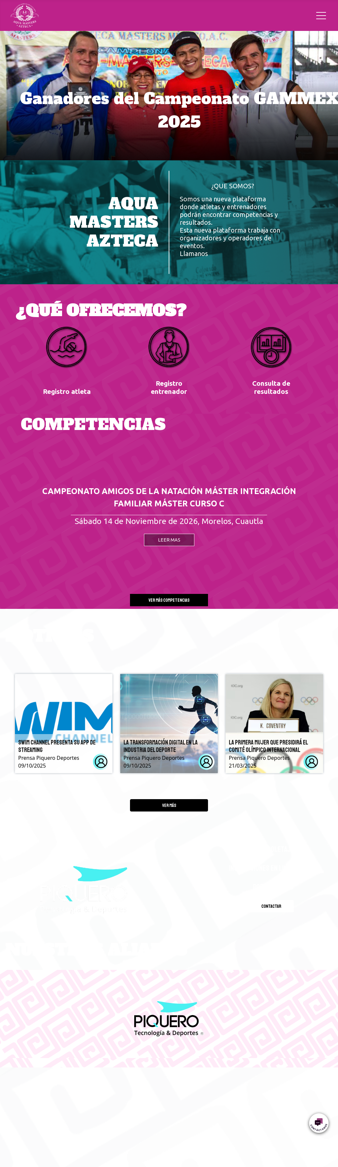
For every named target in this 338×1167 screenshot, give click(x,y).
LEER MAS (169, 540)
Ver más (169, 805)
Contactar (271, 906)
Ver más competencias (169, 600)
